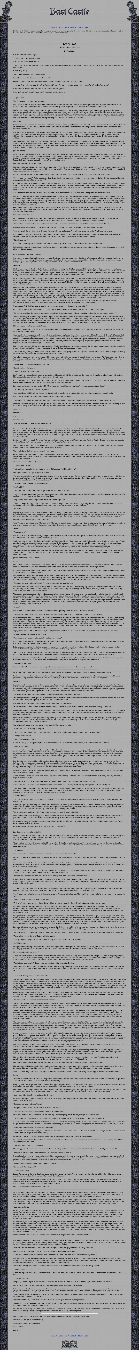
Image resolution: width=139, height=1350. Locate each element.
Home (53, 27)
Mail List (73, 27)
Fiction (60, 27)
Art (66, 27)
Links (86, 27)
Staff (80, 27)
